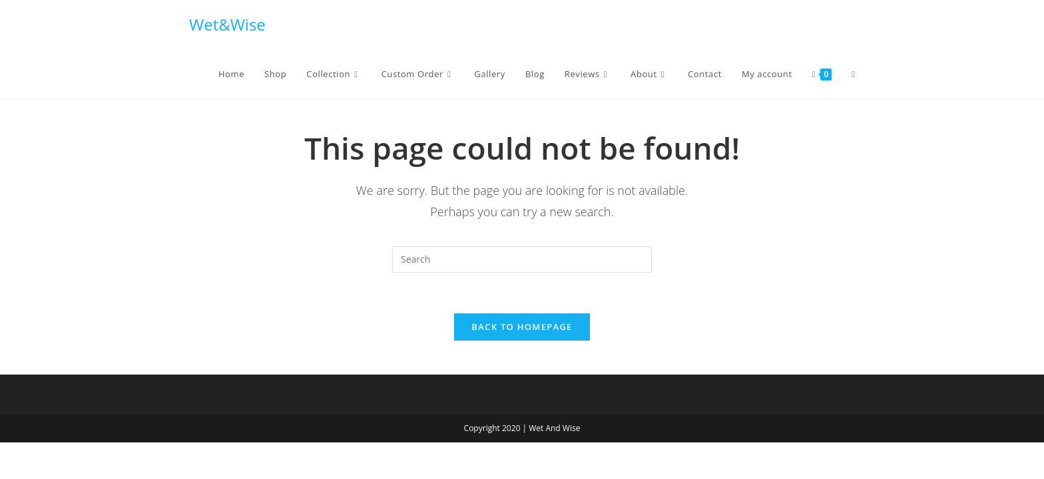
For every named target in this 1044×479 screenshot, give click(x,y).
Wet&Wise (227, 24)
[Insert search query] (522, 259)
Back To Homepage (521, 327)
